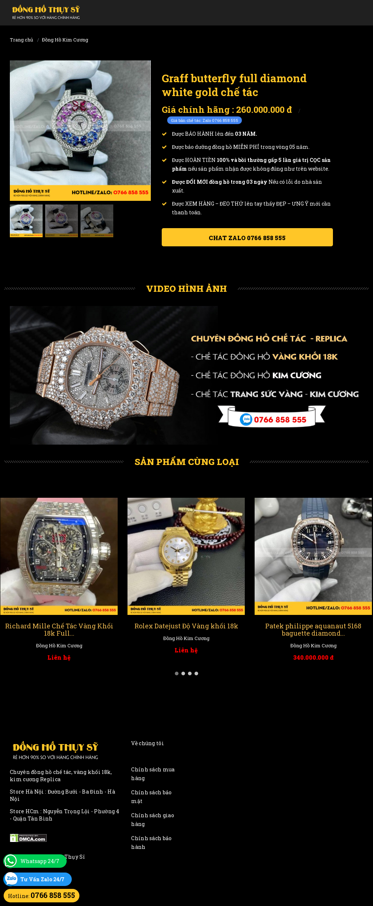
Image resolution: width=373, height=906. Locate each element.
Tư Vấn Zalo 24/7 (42, 879)
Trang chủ (21, 39)
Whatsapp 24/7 (39, 861)
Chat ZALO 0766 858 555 (247, 238)
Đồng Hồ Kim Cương (65, 39)
